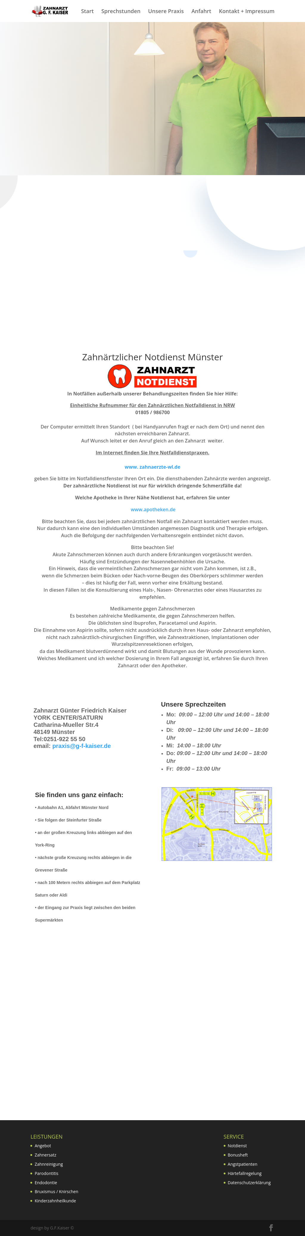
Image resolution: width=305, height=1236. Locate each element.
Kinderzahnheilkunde (55, 1201)
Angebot (43, 1145)
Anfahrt (201, 12)
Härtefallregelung (245, 1173)
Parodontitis (46, 1173)
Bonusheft (238, 1155)
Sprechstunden (120, 12)
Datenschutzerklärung (249, 1182)
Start (87, 12)
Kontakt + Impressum (247, 12)
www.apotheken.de (153, 509)
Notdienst (237, 1145)
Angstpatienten (242, 1164)
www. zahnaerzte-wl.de (152, 467)
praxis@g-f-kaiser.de (81, 746)
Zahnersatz (45, 1155)
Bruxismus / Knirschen (56, 1191)
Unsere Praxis (166, 12)
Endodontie (46, 1182)
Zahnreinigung (49, 1164)
